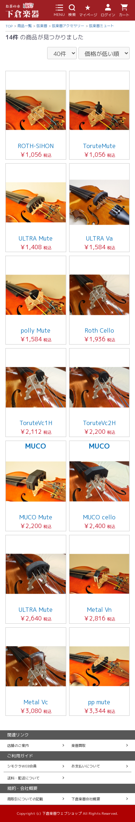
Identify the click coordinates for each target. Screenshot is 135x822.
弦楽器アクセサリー (68, 25)
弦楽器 (41, 25)
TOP (9, 26)
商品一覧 (24, 25)
